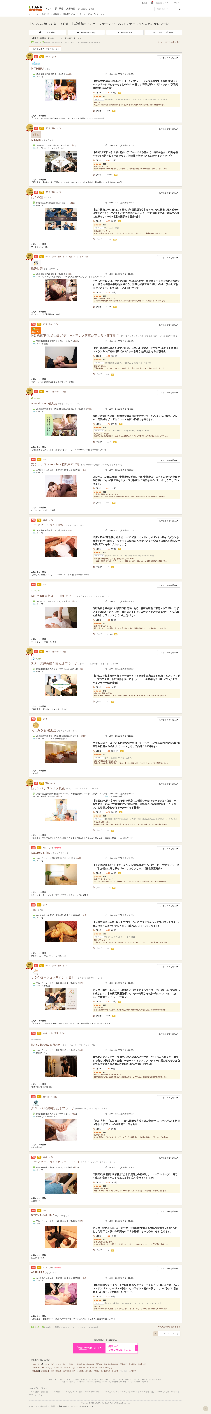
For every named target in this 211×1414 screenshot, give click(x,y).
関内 (99, 1364)
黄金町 (115, 1371)
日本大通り (92, 1368)
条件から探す (124, 32)
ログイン (168, 3)
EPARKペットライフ (36, 1395)
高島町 (81, 1364)
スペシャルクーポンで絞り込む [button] (45, 49)
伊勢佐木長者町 (111, 1364)
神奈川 (80, 1371)
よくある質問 (93, 1379)
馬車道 (81, 1368)
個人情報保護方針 (115, 1382)
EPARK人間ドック (110, 1392)
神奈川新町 (56, 1371)
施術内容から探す (86, 32)
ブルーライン (37, 1364)
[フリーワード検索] (165, 9)
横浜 (72, 1364)
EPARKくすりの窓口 (93, 1392)
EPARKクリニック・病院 (73, 1392)
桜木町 (90, 1364)
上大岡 (132, 1364)
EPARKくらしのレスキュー (167, 1392)
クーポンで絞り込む (163, 32)
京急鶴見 (45, 1371)
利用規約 (84, 1379)
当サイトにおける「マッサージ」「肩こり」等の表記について (84, 1382)
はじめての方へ (66, 1379)
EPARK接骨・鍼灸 (147, 1392)
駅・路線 (59, 8)
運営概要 (137, 1382)
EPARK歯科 (56, 1392)
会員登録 (159, 3)
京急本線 (35, 1371)
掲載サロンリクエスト (133, 1379)
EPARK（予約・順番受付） (39, 1392)
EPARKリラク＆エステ (35, 8)
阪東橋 (123, 1364)
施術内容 (70, 8)
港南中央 (142, 1364)
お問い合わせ (104, 1379)
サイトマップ (128, 1382)
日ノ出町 (105, 1371)
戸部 (96, 1371)
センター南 (61, 1364)
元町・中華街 (105, 1368)
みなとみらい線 (38, 1368)
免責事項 (145, 1382)
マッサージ (33, 14)
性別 (146, 3)
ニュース (120, 1379)
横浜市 (56, 14)
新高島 (57, 1368)
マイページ (178, 3)
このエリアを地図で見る (169, 42)
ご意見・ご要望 (86, 8)
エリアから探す (47, 32)
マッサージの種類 (154, 1379)
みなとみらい (69, 1368)
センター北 (49, 1364)
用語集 (144, 1379)
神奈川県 (46, 14)
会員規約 (76, 1379)
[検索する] (179, 9)
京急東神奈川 (69, 1371)
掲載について (54, 1379)
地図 (69, 74)
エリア (48, 8)
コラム (113, 1379)
